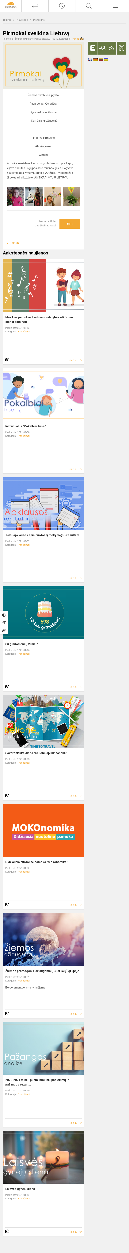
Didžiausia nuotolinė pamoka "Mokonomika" (36, 862)
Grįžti (15, 243)
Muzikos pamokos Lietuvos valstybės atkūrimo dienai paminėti (39, 319)
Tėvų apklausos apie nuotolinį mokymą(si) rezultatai (42, 535)
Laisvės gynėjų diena (20, 1189)
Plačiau (73, 360)
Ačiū (70, 224)
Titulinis (7, 19)
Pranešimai (39, 19)
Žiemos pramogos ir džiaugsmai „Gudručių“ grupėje (42, 971)
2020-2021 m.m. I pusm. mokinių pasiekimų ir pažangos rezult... (37, 1082)
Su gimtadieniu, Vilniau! (21, 644)
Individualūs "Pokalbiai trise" (25, 426)
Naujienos (22, 19)
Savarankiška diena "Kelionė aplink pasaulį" (36, 753)
